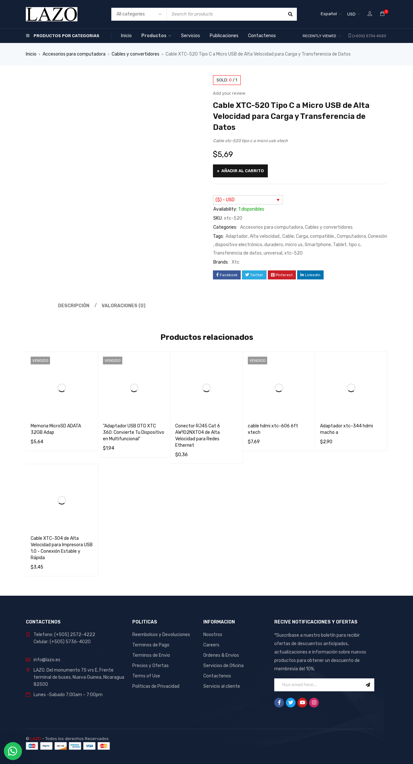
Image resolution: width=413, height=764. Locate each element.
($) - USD (225, 200)
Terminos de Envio (151, 655)
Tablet (340, 244)
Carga (302, 236)
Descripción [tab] (73, 306)
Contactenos (217, 676)
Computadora (351, 236)
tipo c (354, 244)
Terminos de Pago (150, 645)
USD (351, 14)
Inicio (31, 54)
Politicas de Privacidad (155, 686)
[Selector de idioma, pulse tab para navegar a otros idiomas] (331, 14)
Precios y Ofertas (150, 665)
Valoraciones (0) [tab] (124, 306)
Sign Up (368, 684)
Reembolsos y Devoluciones (161, 634)
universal (273, 253)
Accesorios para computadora (74, 54)
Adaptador (237, 236)
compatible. (322, 236)
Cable (288, 236)
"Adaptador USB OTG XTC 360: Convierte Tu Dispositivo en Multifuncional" (133, 432)
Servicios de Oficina (223, 665)
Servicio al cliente (221, 686)
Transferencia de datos (237, 253)
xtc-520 (293, 253)
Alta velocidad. (265, 236)
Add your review (229, 93)
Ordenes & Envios (221, 655)
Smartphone (318, 244)
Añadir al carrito (242, 170)
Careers (211, 645)
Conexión (377, 236)
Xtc (235, 262)
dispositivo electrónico (238, 244)
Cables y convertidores (135, 54)
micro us (294, 244)
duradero (273, 244)
